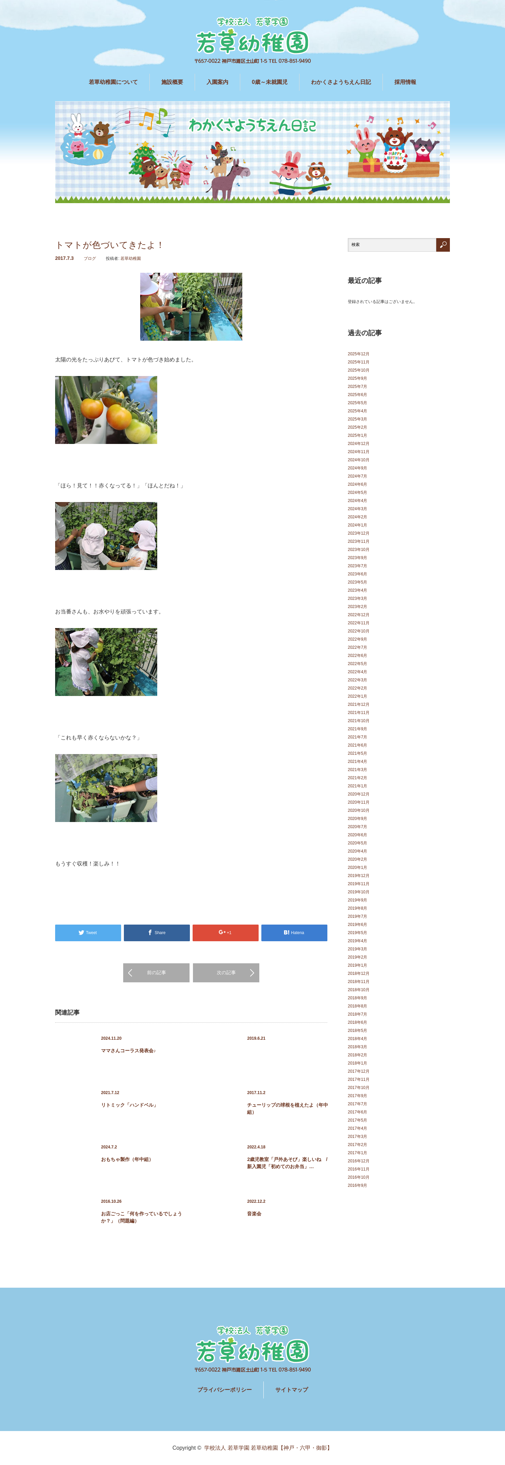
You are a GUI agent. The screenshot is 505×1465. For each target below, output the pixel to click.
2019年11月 (359, 883)
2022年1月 (357, 696)
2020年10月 (359, 810)
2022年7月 (357, 647)
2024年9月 (357, 468)
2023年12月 (359, 533)
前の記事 (156, 972)
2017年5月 (357, 1120)
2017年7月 (357, 1104)
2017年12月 (359, 1071)
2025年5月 (357, 402)
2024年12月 (359, 443)
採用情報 (405, 82)
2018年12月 (359, 973)
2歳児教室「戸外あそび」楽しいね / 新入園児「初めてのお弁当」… (288, 1163)
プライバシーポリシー (224, 1390)
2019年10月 (359, 892)
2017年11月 (359, 1079)
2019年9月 (357, 900)
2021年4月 (357, 761)
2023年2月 (357, 606)
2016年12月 (359, 1161)
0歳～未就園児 (270, 82)
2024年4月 (357, 500)
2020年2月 (357, 859)
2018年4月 (357, 1038)
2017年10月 (359, 1087)
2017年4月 (357, 1128)
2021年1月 (357, 786)
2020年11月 (359, 802)
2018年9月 (357, 998)
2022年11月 (359, 623)
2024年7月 (357, 476)
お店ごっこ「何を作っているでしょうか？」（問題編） (141, 1217)
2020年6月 (357, 835)
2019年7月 (357, 916)
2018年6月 (357, 1022)
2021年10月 (359, 720)
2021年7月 (357, 737)
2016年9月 (357, 1185)
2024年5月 (357, 492)
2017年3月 (357, 1136)
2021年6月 (357, 745)
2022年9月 (357, 639)
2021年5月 (357, 753)
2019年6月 (357, 924)
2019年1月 (357, 965)
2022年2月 (357, 688)
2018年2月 (357, 1055)
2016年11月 (359, 1169)
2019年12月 (359, 875)
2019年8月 (357, 908)
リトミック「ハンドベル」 (129, 1105)
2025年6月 (357, 394)
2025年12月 (359, 354)
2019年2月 (357, 957)
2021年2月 (357, 777)
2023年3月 (357, 598)
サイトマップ (291, 1390)
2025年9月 (357, 378)
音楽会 (254, 1213)
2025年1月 (357, 435)
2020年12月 (359, 794)
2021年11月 (359, 712)
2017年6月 (357, 1112)
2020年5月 (357, 843)
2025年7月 (357, 386)
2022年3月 (357, 680)
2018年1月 (357, 1063)
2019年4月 (357, 941)
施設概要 (172, 82)
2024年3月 (357, 508)
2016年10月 (359, 1177)
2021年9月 (357, 729)
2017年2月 (357, 1144)
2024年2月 (357, 517)
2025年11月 (359, 362)
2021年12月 (359, 704)
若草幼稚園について (113, 82)
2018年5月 (357, 1030)
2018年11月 (359, 981)
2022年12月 (359, 614)
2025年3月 (357, 419)
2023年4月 (357, 590)
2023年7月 (357, 566)
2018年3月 (357, 1046)
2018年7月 (357, 1014)
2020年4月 (357, 851)
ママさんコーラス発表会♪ (128, 1050)
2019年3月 (357, 949)
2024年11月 (359, 451)
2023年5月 (357, 582)
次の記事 (226, 972)
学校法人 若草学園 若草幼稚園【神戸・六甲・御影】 (268, 1448)
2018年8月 (357, 1006)
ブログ (90, 258)
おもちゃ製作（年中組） (127, 1159)
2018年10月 (359, 989)
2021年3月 (357, 769)
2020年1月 (357, 867)
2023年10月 (359, 549)
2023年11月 (359, 541)
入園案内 (217, 82)
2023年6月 (357, 574)
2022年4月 (357, 671)
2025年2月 (357, 427)
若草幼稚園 (130, 258)
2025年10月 (359, 370)
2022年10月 (359, 631)
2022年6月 (357, 655)
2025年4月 (357, 411)
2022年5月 (357, 663)
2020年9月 (357, 818)
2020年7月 (357, 826)
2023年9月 (357, 557)
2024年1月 (357, 525)
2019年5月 (357, 932)
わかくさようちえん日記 (341, 82)
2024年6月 (357, 484)
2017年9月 (357, 1095)
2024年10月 (359, 460)
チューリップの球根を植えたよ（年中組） (287, 1108)
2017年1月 (357, 1152)
